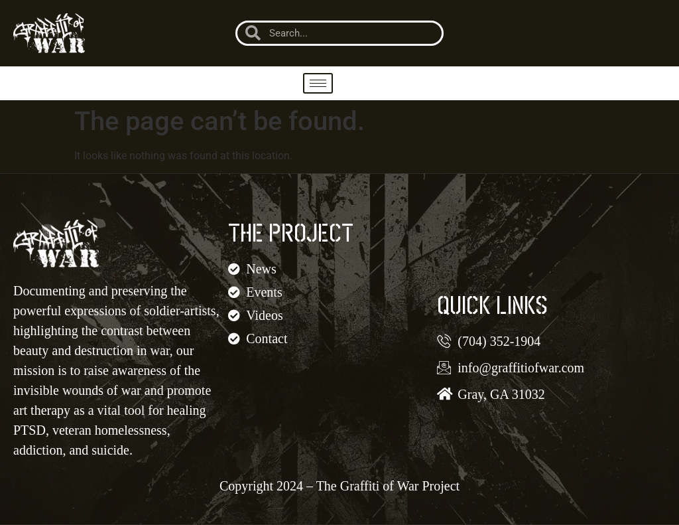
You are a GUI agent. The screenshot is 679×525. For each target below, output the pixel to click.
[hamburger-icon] (318, 83)
